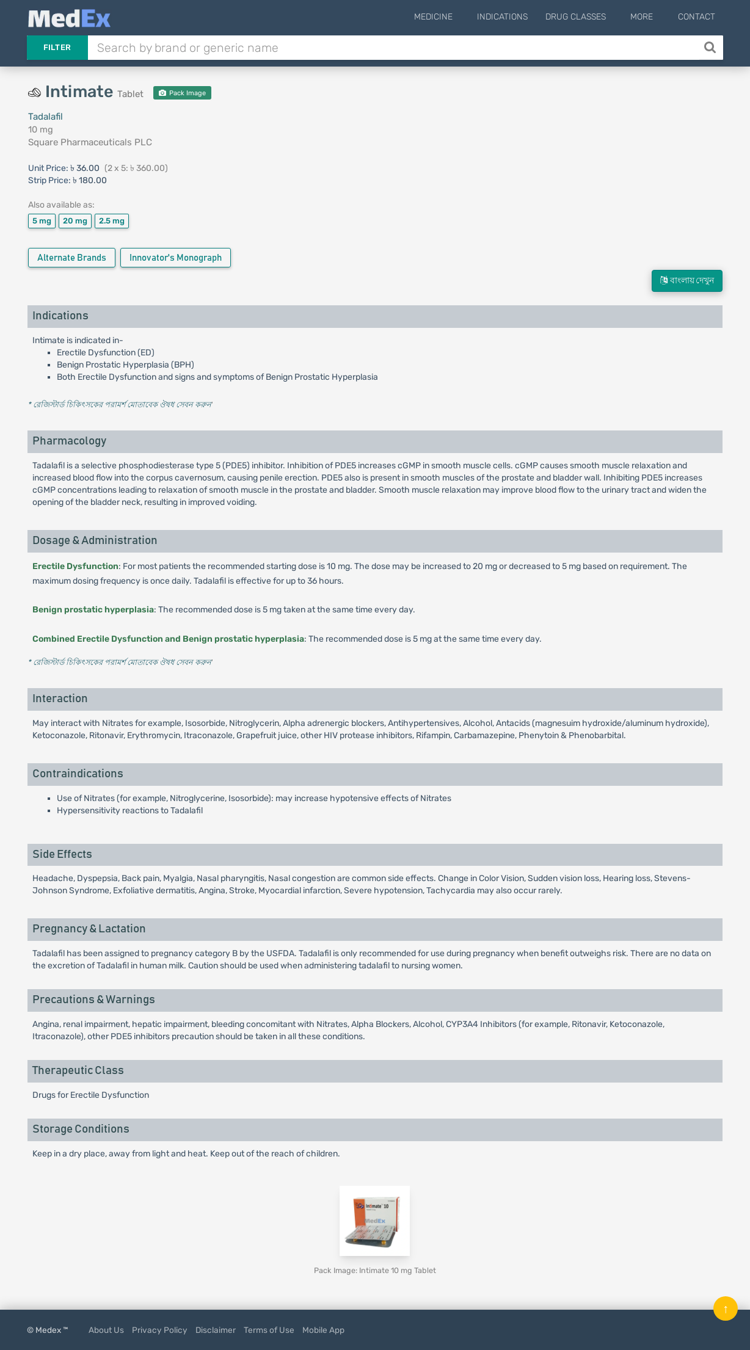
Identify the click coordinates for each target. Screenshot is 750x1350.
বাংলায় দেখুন (687, 280)
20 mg (75, 220)
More (649, 17)
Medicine (454, 17)
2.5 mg (112, 220)
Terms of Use (269, 1330)
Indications (516, 17)
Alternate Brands (71, 258)
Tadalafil (45, 116)
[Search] (711, 47)
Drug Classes (589, 17)
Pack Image (182, 93)
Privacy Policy (160, 1330)
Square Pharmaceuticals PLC (90, 142)
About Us (106, 1330)
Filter (57, 47)
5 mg (41, 220)
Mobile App (323, 1330)
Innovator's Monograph (175, 258)
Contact (696, 17)
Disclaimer (215, 1330)
